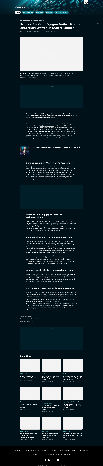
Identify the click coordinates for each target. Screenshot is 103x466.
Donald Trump (71, 274)
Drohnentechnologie (66, 169)
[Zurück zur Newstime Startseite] (22, 7)
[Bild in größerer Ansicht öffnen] (51, 54)
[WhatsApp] (44, 460)
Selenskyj (62, 133)
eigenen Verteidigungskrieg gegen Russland (59, 137)
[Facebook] (49, 460)
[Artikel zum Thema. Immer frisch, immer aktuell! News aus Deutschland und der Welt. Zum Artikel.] (51, 150)
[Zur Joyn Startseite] (86, 2)
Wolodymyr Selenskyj (47, 126)
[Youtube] (58, 460)
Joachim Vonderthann (49, 31)
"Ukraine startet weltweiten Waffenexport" (37, 318)
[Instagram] (54, 460)
